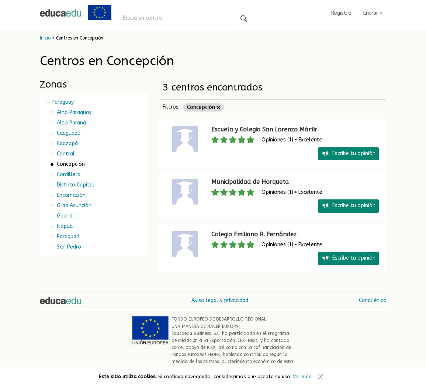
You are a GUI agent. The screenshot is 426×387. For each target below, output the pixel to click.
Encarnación (70, 195)
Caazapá (66, 143)
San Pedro (68, 247)
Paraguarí (67, 236)
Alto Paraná (70, 123)
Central (65, 154)
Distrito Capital (74, 185)
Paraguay (63, 102)
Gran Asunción (73, 205)
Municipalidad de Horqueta (250, 181)
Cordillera (67, 174)
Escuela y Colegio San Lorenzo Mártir (264, 129)
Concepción (203, 107)
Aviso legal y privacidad (219, 300)
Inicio (45, 38)
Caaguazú (67, 133)
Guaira (63, 216)
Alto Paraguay (73, 112)
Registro (341, 13)
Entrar (372, 13)
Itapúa (64, 226)
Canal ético (373, 300)
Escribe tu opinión (348, 154)
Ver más (302, 376)
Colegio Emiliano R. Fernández (254, 234)
